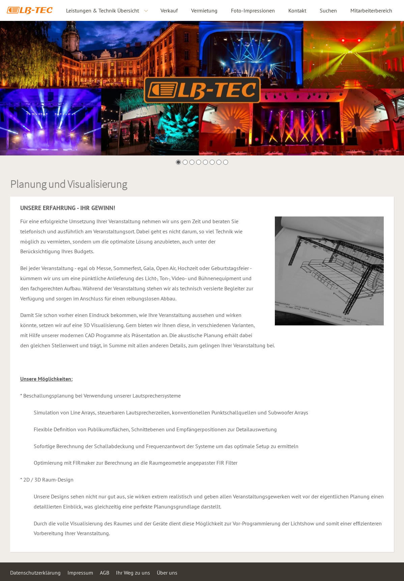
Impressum (80, 572)
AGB (104, 572)
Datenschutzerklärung (35, 572)
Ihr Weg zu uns (133, 572)
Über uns (167, 572)
